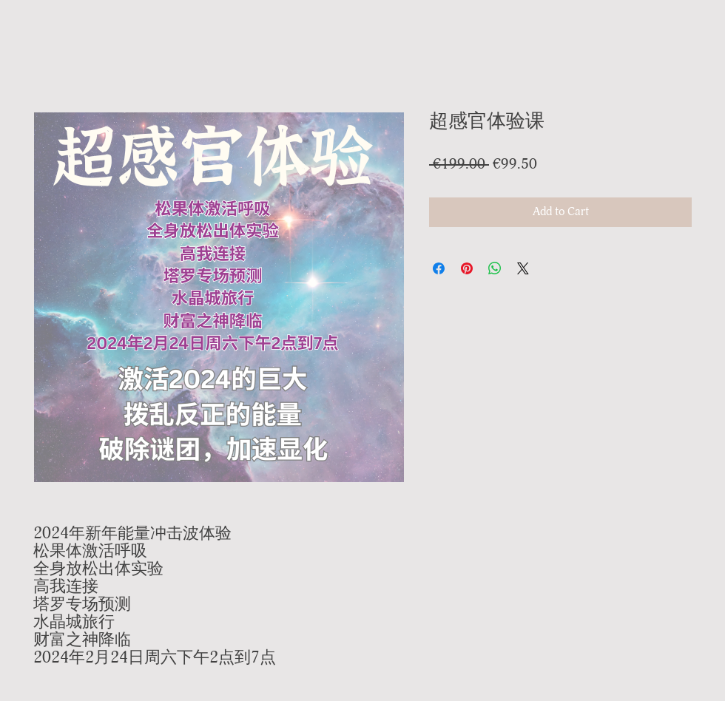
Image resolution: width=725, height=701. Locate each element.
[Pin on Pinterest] (467, 268)
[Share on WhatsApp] (495, 268)
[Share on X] (523, 268)
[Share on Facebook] (439, 268)
